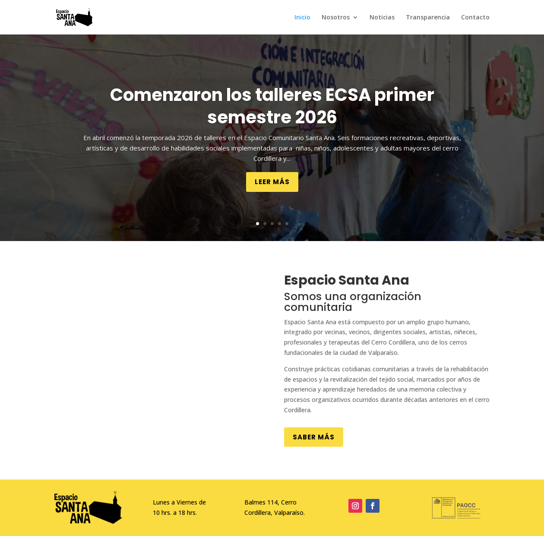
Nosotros (336, 17)
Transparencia (428, 17)
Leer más (272, 181)
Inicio (302, 17)
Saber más (314, 437)
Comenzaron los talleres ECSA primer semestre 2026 (272, 106)
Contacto (475, 17)
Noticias (382, 17)
